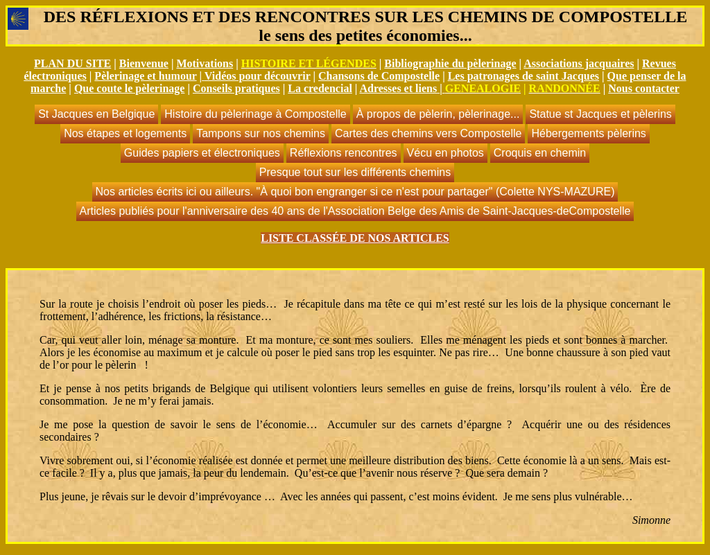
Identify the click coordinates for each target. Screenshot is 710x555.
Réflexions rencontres (343, 153)
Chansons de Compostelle (379, 76)
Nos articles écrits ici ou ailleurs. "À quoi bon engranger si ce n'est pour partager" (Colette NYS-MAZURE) (355, 191)
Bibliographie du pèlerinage (450, 63)
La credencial (320, 88)
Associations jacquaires (578, 63)
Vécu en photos (445, 153)
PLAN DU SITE (72, 63)
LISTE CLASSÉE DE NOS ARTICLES (355, 238)
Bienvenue (143, 63)
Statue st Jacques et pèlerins (600, 114)
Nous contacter (643, 88)
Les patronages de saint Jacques (523, 76)
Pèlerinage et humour (145, 76)
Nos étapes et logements (125, 133)
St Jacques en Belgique (96, 114)
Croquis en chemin (540, 153)
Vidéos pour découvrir (258, 76)
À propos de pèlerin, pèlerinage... (438, 114)
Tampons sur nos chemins (260, 133)
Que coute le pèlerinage (129, 88)
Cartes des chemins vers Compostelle (428, 133)
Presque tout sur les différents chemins (355, 172)
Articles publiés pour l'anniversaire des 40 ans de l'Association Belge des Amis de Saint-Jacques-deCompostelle (355, 211)
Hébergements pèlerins (588, 133)
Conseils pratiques (236, 88)
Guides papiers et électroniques (202, 153)
